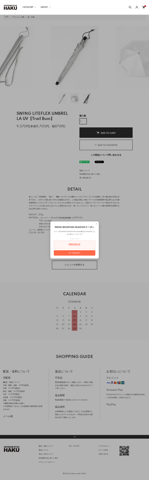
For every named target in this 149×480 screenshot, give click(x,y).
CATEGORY (28, 7)
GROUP (44, 7)
